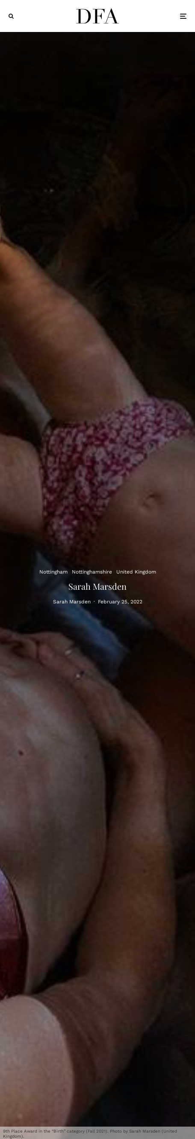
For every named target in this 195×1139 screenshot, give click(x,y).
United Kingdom (136, 571)
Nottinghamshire (92, 571)
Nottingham (53, 571)
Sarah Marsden (72, 602)
